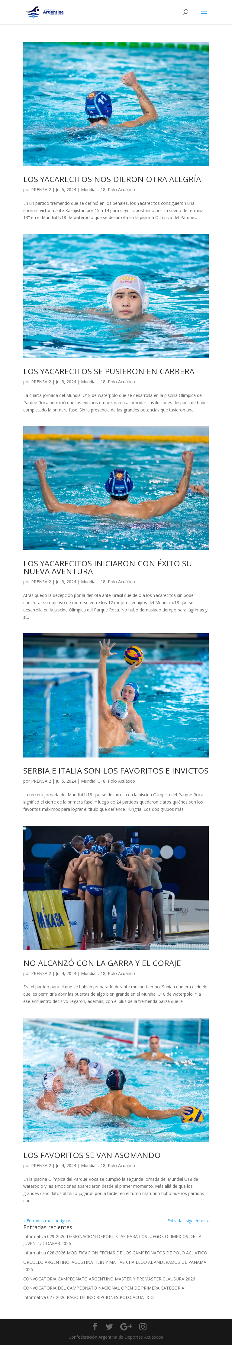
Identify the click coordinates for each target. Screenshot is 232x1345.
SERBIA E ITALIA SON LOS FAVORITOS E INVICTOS (115, 770)
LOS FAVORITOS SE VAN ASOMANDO (92, 1155)
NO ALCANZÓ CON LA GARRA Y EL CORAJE (102, 962)
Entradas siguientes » (188, 1220)
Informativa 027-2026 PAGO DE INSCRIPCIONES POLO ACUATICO (88, 1297)
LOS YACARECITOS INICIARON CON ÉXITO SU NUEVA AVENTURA (107, 567)
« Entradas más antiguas (47, 1220)
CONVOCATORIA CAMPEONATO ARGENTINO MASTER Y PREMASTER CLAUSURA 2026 (109, 1279)
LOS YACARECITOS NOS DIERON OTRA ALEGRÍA (112, 179)
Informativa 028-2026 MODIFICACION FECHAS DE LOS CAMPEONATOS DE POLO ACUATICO (115, 1253)
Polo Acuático (121, 189)
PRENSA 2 (41, 189)
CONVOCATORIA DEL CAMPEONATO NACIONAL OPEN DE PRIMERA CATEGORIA (103, 1288)
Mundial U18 (93, 189)
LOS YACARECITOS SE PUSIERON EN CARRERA (108, 371)
